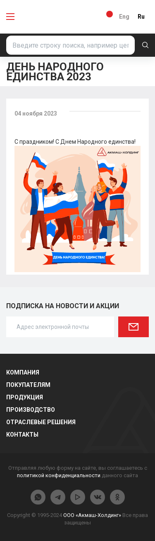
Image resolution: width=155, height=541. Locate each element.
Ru (141, 16)
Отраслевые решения (41, 422)
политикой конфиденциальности (58, 475)
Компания (22, 372)
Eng (124, 16)
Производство (30, 409)
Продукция (24, 397)
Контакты (22, 434)
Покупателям (28, 385)
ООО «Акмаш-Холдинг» (92, 515)
